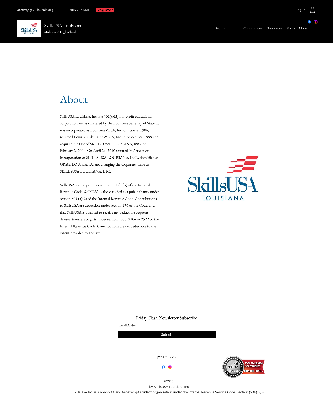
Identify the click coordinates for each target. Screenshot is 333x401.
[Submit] (167, 334)
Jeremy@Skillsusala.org (35, 10)
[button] (312, 10)
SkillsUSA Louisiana (62, 25)
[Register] (105, 10)
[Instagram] (316, 22)
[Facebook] (309, 22)
